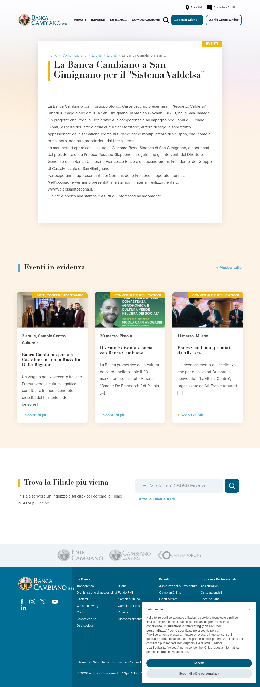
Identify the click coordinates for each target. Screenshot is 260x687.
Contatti (82, 612)
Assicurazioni (210, 586)
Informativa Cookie (125, 662)
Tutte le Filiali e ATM (156, 499)
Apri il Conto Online (224, 20)
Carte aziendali (211, 593)
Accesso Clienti (185, 20)
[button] (249, 610)
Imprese (98, 20)
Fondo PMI (125, 593)
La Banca (118, 20)
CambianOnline (129, 599)
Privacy (123, 612)
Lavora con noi (87, 619)
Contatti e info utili (221, 7)
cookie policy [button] (209, 630)
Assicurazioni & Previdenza (178, 586)
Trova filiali (193, 7)
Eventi (97, 55)
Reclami (82, 599)
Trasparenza (85, 586)
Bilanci (122, 586)
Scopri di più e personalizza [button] (199, 673)
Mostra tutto (230, 267)
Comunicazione (146, 20)
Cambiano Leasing (131, 606)
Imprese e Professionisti (218, 579)
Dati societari (86, 626)
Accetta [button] (198, 663)
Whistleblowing (87, 606)
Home (52, 55)
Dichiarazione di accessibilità (97, 593)
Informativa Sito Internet (93, 662)
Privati (80, 20)
